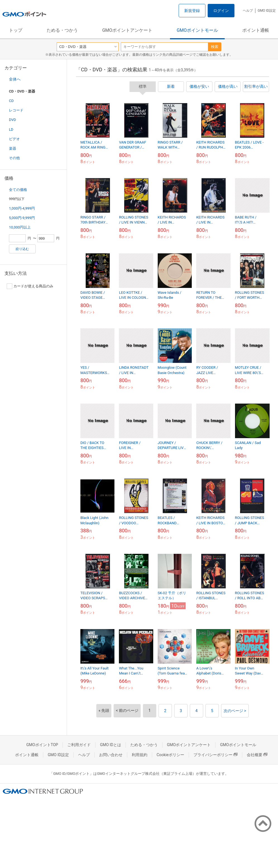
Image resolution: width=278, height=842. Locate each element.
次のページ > (235, 710)
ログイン (221, 10)
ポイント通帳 (255, 30)
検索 (214, 47)
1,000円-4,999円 (22, 208)
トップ (15, 30)
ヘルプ (248, 11)
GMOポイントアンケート (127, 30)
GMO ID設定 (267, 11)
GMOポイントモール (197, 30)
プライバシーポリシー (215, 755)
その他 (14, 158)
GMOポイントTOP (42, 744)
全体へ (15, 79)
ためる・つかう (62, 30)
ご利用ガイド (79, 744)
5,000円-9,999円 (22, 218)
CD (11, 101)
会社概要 (257, 755)
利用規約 (139, 755)
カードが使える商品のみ (30, 286)
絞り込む (22, 249)
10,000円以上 (20, 227)
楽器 (12, 148)
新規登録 (192, 10)
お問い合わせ (111, 755)
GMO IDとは (110, 744)
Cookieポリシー (170, 755)
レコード (16, 110)
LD (11, 129)
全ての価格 (18, 190)
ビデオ (14, 139)
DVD (12, 120)
